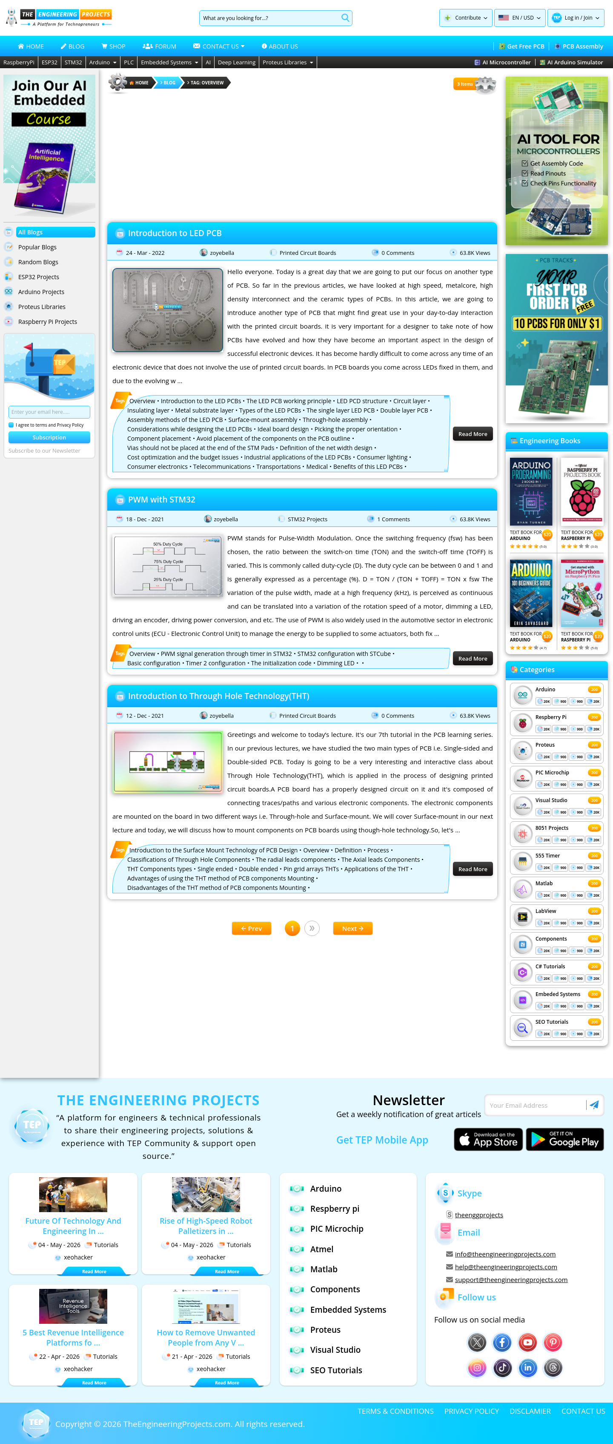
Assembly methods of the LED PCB (175, 420)
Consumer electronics (157, 466)
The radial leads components (296, 859)
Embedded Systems (169, 62)
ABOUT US (280, 46)
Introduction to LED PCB (175, 233)
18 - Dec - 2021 (145, 519)
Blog (168, 83)
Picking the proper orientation (356, 429)
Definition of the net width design (326, 448)
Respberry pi (324, 1208)
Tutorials (101, 1244)
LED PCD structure (362, 401)
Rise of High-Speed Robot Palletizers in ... (206, 1226)
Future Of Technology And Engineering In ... (73, 1226)
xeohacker (73, 1257)
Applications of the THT (376, 869)
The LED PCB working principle (288, 401)
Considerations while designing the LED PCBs (189, 429)
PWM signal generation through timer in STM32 (226, 654)
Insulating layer (148, 410)
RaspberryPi (18, 62)
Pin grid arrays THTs (311, 869)
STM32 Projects (307, 519)
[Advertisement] (302, 155)
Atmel (310, 1249)
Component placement (159, 438)
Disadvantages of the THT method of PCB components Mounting (216, 888)
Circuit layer (409, 401)
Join (588, 17)
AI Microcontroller (502, 62)
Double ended (258, 869)
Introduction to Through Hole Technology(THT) (218, 696)
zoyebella (222, 253)
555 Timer (548, 855)
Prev (251, 928)
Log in (572, 17)
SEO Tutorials (552, 1021)
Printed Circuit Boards (308, 253)
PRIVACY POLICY (471, 1411)
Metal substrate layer (204, 410)
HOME (31, 46)
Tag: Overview (205, 83)
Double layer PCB (404, 410)
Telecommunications (222, 466)
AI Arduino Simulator (571, 62)
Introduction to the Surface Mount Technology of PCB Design (213, 850)
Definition (348, 850)
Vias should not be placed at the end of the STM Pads (200, 448)
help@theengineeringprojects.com (501, 1266)
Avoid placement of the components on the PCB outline (273, 438)
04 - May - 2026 (54, 1244)
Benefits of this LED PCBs (368, 466)
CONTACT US (583, 1411)
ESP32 (49, 62)
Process (378, 850)
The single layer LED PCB (340, 410)
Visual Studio (551, 800)
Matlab (544, 883)
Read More (472, 434)
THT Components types (159, 869)
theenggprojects (474, 1214)
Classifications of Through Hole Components (188, 859)
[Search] (269, 18)
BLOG (72, 46)
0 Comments (398, 253)
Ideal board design (283, 429)
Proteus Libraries (288, 62)
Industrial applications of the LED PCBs (298, 457)
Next (353, 928)
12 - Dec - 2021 (145, 715)
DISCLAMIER (530, 1411)
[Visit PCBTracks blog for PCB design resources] (557, 420)
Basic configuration (153, 663)
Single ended (215, 869)
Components (551, 938)
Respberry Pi (551, 717)
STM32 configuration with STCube (344, 654)
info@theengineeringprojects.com (501, 1254)
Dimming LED (336, 663)
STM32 (73, 62)
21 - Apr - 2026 (187, 1356)
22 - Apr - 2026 (54, 1356)
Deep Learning (236, 62)
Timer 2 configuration (216, 663)
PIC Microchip (552, 772)
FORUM (160, 46)
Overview (142, 401)
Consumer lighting (382, 457)
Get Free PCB (521, 46)
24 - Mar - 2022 (145, 253)
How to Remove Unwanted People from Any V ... (206, 1337)
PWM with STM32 (161, 499)
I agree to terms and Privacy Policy (46, 425)
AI (208, 62)
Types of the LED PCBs (270, 410)
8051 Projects (552, 828)
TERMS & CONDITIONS (396, 1411)
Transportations (278, 466)
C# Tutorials (550, 966)
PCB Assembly (578, 46)
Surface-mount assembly (262, 420)
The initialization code (281, 663)
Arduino (103, 62)
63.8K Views (475, 253)
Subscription (49, 437)
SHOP (113, 46)
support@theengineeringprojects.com (507, 1279)
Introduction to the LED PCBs (201, 401)
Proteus (545, 744)
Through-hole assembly (335, 420)
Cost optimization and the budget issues (183, 457)
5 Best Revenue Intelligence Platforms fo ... (73, 1337)
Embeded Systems (558, 994)
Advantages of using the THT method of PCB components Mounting (220, 878)
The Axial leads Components (380, 859)
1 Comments (393, 519)
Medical (317, 466)
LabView (546, 911)
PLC (129, 62)
